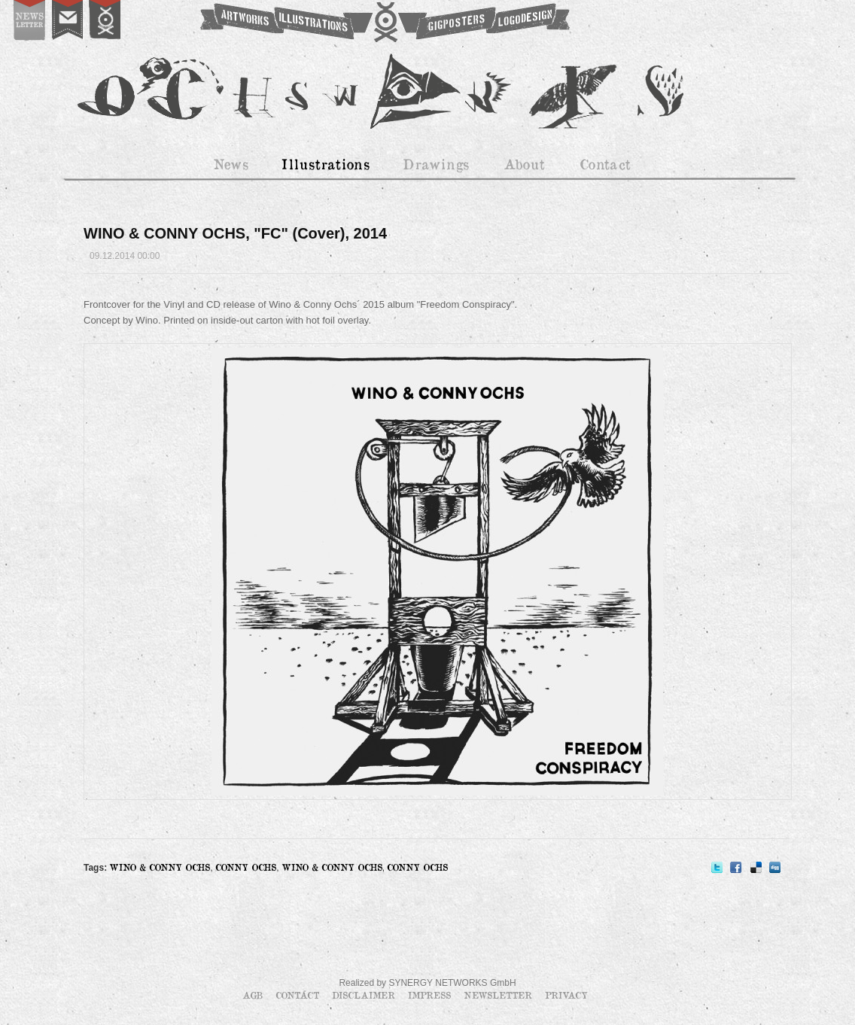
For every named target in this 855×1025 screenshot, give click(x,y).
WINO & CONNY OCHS (159, 867)
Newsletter (499, 995)
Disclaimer (365, 995)
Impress (431, 995)
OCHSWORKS (384, 22)
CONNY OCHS (245, 867)
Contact (298, 995)
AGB (254, 995)
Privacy (566, 995)
